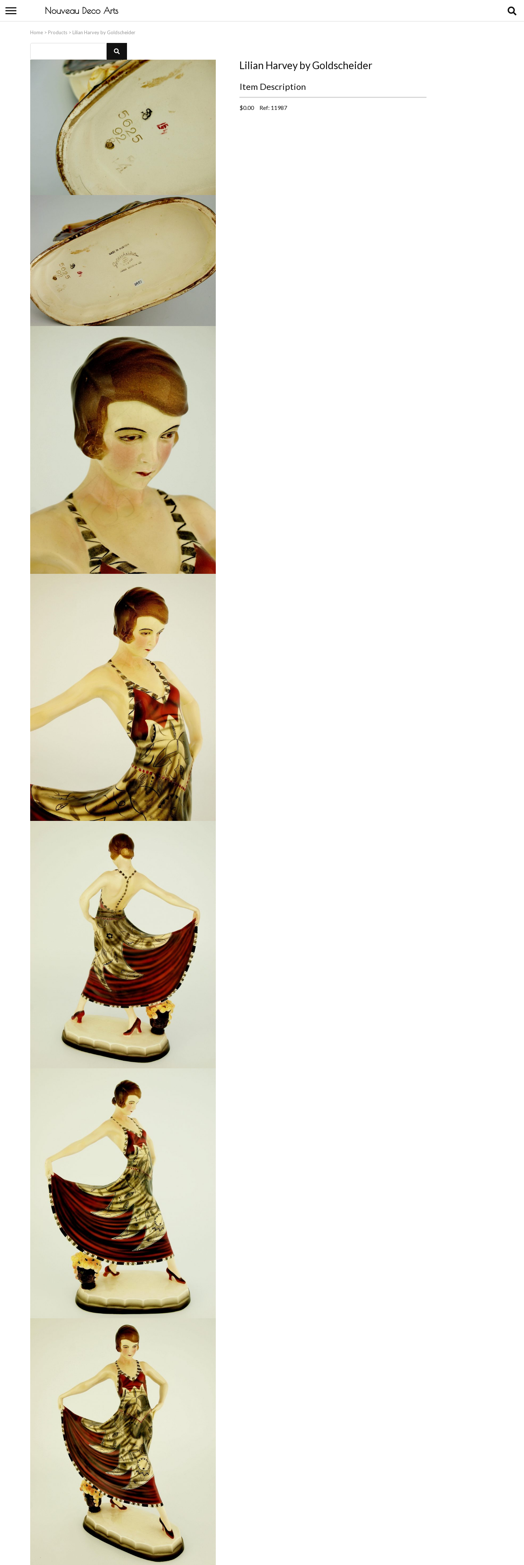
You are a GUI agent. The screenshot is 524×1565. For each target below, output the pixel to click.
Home (36, 31)
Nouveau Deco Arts (81, 10)
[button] (117, 50)
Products (57, 31)
